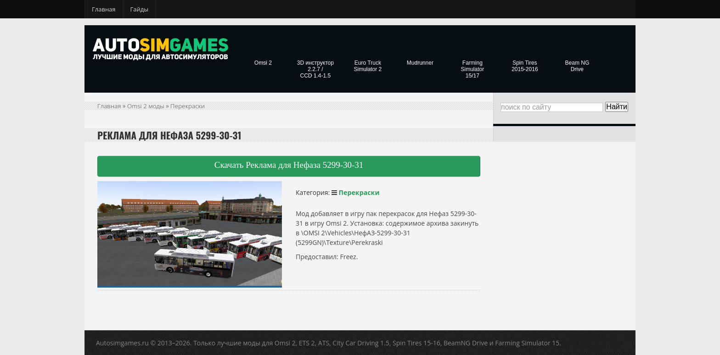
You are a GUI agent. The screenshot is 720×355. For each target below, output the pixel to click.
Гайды (139, 9)
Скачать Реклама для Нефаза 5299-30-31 (289, 165)
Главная (104, 9)
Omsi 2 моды (147, 105)
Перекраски (190, 105)
